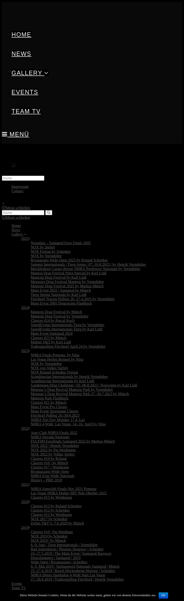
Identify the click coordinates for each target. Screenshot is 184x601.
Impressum (20, 187)
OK (163, 595)
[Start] (13, 165)
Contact (17, 191)
